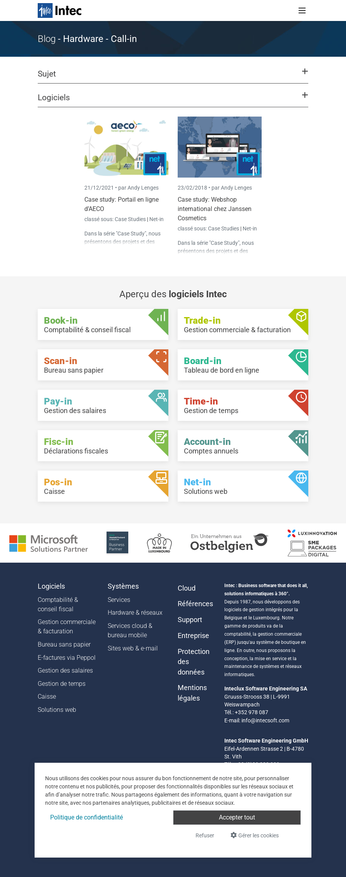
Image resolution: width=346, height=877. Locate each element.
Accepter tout (237, 817)
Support (190, 620)
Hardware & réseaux (135, 612)
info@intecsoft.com (265, 720)
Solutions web (57, 709)
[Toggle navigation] (302, 10)
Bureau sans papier (64, 644)
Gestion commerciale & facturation (67, 626)
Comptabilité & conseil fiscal (58, 604)
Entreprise (193, 636)
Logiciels (51, 586)
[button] (173, 77)
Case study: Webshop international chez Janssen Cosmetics (215, 209)
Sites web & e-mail (133, 648)
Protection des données (194, 662)
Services (119, 599)
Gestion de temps (62, 683)
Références (195, 604)
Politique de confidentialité (86, 817)
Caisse (47, 696)
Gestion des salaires (65, 670)
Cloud (187, 588)
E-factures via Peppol (67, 657)
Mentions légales (192, 693)
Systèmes (123, 586)
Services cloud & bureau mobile (130, 630)
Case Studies (131, 219)
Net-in (156, 219)
